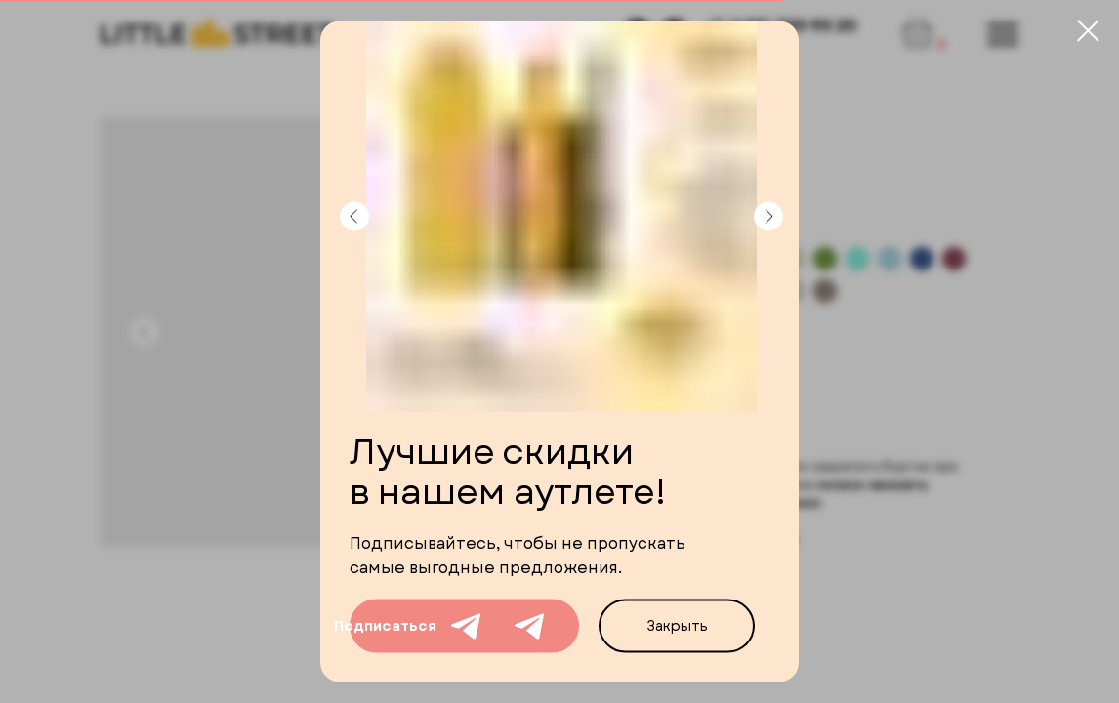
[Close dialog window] (1088, 31)
